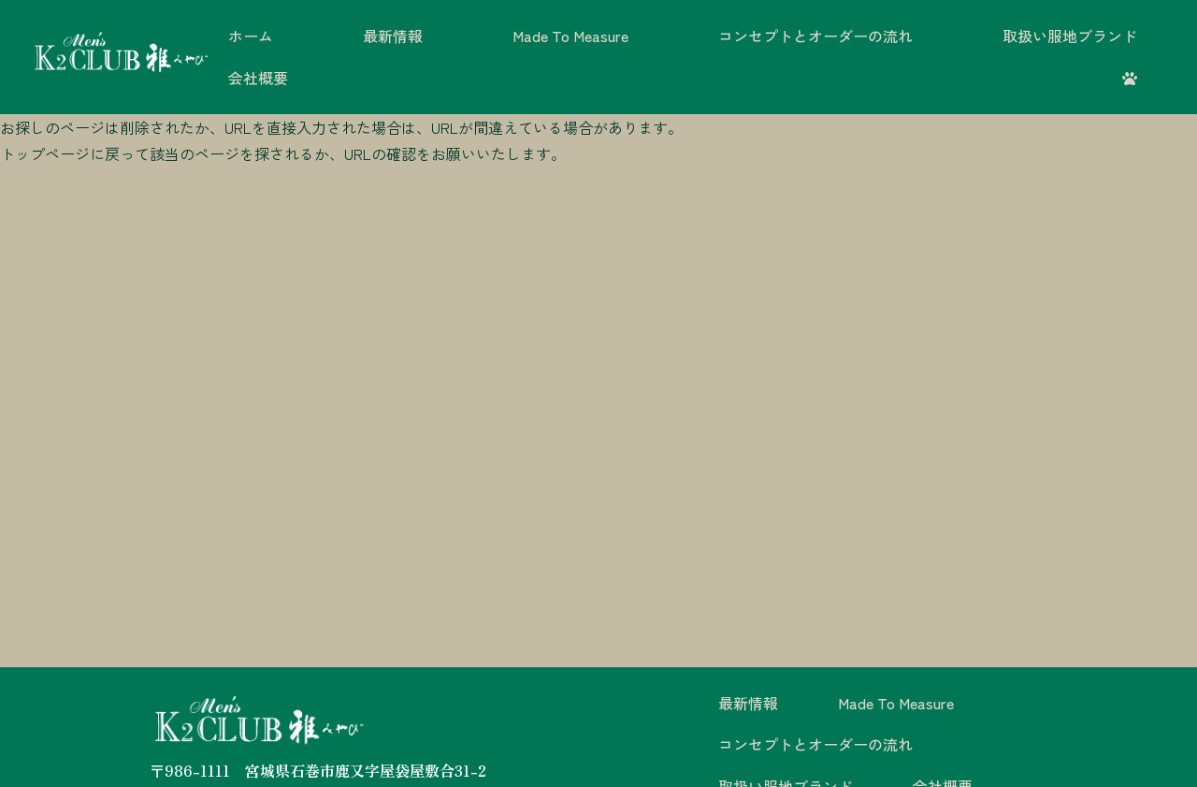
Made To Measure (570, 35)
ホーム (250, 35)
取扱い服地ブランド (1069, 35)
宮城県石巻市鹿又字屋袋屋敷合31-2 (365, 770)
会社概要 (258, 77)
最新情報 (393, 35)
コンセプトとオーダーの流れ (815, 35)
